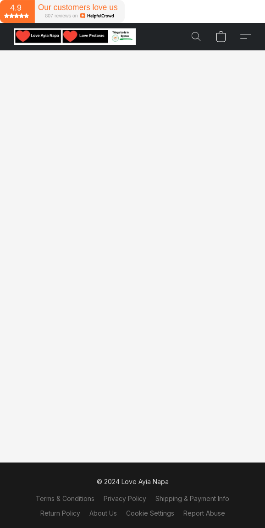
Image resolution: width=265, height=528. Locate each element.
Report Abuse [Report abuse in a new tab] (204, 513)
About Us (103, 513)
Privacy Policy (125, 498)
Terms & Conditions (65, 498)
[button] (78, 36)
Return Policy (60, 513)
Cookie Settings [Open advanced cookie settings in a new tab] (150, 513)
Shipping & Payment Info (192, 498)
